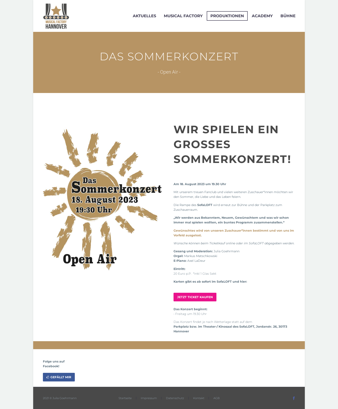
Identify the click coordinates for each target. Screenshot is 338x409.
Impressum (149, 398)
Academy (262, 16)
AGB (216, 398)
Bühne (288, 16)
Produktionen (227, 16)
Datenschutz (175, 398)
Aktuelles (144, 16)
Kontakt (198, 398)
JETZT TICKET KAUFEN (195, 297)
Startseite (125, 398)
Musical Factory (183, 16)
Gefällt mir (59, 377)
